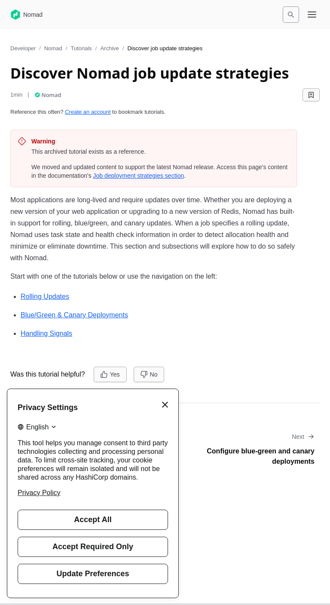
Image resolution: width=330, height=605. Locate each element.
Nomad (53, 48)
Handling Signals (46, 333)
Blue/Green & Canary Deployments (74, 315)
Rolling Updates (45, 296)
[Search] (291, 14)
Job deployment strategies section (138, 175)
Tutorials (81, 48)
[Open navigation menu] (312, 14)
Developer (23, 48)
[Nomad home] (26, 14)
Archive (109, 48)
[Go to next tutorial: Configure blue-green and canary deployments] (245, 449)
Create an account (87, 112)
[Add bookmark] (311, 94)
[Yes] (110, 374)
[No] (149, 374)
